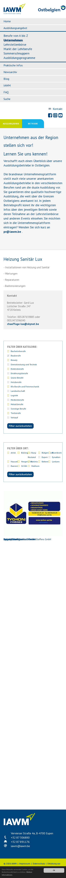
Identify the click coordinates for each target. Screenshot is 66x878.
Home (7, 21)
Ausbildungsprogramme (19, 58)
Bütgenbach (47, 452)
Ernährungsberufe (19, 373)
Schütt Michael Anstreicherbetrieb (33, 727)
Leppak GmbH (33, 674)
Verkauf (14, 417)
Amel (13, 452)
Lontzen (55, 461)
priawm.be (12, 232)
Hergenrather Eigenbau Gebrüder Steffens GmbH (33, 569)
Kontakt (57, 109)
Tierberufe (16, 413)
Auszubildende (11, 123)
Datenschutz (39, 863)
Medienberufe (17, 399)
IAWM (7, 85)
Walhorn (35, 466)
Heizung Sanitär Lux (33, 516)
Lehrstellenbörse (15, 44)
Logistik (14, 395)
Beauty (14, 360)
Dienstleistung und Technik (24, 364)
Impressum (24, 863)
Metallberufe (17, 404)
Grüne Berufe (17, 377)
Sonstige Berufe (18, 408)
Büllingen (25, 452)
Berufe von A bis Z (16, 36)
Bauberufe (16, 355)
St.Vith (24, 466)
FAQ (6, 92)
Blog (6, 78)
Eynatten (56, 457)
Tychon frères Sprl (33, 780)
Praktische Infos (13, 65)
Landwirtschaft (18, 391)
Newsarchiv (10, 72)
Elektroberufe (17, 369)
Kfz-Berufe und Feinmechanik (25, 386)
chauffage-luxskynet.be (23, 324)
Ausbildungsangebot (15, 28)
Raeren (14, 466)
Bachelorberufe (18, 351)
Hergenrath (26, 461)
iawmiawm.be (20, 846)
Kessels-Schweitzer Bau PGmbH (33, 621)
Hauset (14, 461)
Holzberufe (16, 382)
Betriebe (33, 123)
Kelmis (34, 461)
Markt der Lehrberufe (18, 49)
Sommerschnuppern (16, 53)
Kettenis (45, 461)
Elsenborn (57, 452)
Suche (7, 99)
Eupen (45, 457)
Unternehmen (13, 40)
